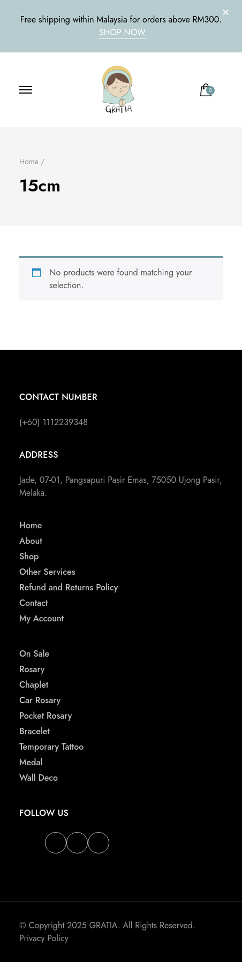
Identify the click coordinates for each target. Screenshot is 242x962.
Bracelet (34, 731)
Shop (29, 556)
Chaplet (33, 685)
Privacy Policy (44, 938)
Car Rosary (40, 700)
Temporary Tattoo (51, 747)
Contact (33, 603)
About (30, 541)
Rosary (31, 669)
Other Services (47, 572)
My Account (41, 618)
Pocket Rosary (45, 716)
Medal (31, 762)
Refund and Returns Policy (68, 587)
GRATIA (103, 925)
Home (30, 525)
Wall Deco (38, 778)
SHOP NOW (122, 32)
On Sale (34, 654)
